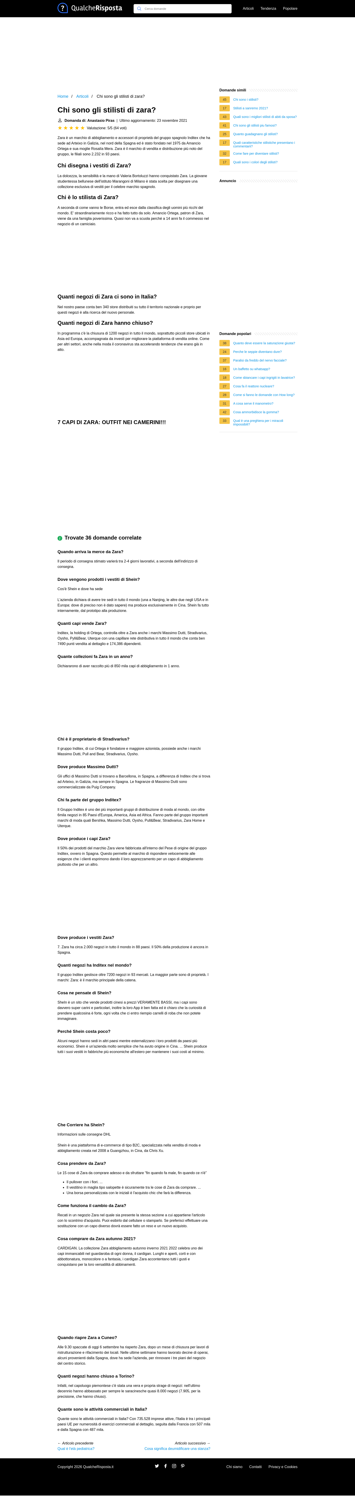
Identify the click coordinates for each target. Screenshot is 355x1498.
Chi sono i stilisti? (245, 99)
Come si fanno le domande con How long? (264, 395)
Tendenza (268, 8)
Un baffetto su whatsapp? (251, 369)
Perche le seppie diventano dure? (257, 352)
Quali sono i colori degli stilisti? (255, 162)
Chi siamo (234, 1467)
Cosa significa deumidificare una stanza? (177, 1449)
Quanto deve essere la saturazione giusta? (264, 343)
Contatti (255, 1467)
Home (63, 96)
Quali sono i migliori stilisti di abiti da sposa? (265, 117)
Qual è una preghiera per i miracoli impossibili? (258, 422)
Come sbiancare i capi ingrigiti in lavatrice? (264, 377)
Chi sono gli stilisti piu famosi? (255, 125)
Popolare (290, 8)
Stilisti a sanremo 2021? (250, 108)
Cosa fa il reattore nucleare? (253, 386)
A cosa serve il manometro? (253, 403)
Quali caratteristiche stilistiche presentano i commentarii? (264, 144)
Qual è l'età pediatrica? (76, 1449)
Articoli (248, 8)
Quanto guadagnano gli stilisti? (255, 134)
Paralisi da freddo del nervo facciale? (260, 360)
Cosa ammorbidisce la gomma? (256, 412)
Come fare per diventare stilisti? (256, 153)
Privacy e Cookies (283, 1467)
